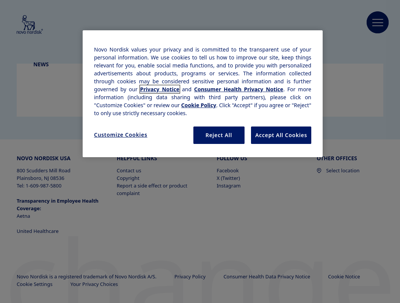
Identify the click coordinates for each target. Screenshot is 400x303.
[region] (203, 93)
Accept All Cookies (281, 135)
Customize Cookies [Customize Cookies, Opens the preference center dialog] (120, 134)
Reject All (218, 135)
